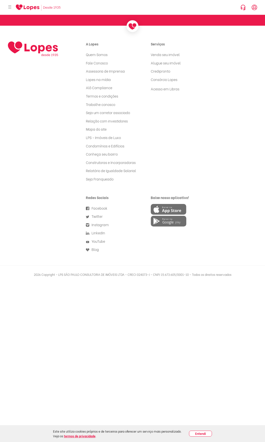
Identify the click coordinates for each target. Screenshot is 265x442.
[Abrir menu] (10, 7)
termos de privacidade (79, 436)
